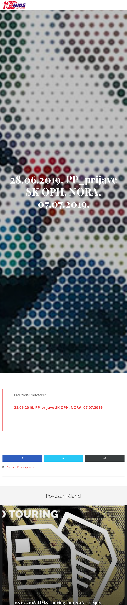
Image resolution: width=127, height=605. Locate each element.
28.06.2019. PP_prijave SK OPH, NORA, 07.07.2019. (59, 407)
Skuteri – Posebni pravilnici (21, 467)
